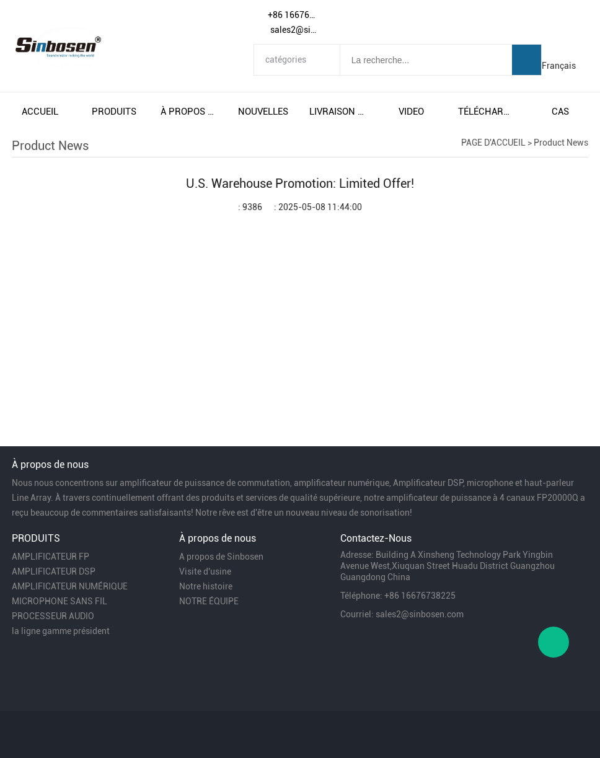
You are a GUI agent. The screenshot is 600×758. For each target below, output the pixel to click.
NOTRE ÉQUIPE (209, 601)
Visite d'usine (205, 571)
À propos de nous (188, 111)
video (411, 111)
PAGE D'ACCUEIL (493, 143)
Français (559, 66)
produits (114, 111)
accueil (40, 111)
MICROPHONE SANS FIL (59, 601)
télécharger (486, 111)
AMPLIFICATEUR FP (50, 557)
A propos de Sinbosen (221, 557)
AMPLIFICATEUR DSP (53, 571)
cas (560, 111)
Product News (561, 143)
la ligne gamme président (61, 631)
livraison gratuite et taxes (337, 111)
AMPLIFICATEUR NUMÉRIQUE (70, 586)
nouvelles (263, 111)
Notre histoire (205, 586)
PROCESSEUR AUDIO (53, 616)
